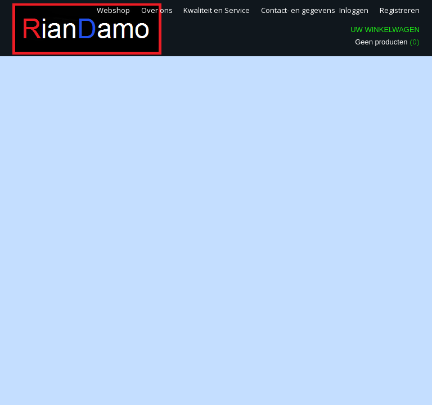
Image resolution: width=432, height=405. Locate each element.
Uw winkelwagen (385, 29)
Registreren (400, 10)
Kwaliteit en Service (216, 10)
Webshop (113, 10)
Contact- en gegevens (298, 10)
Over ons (157, 10)
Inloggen (353, 10)
